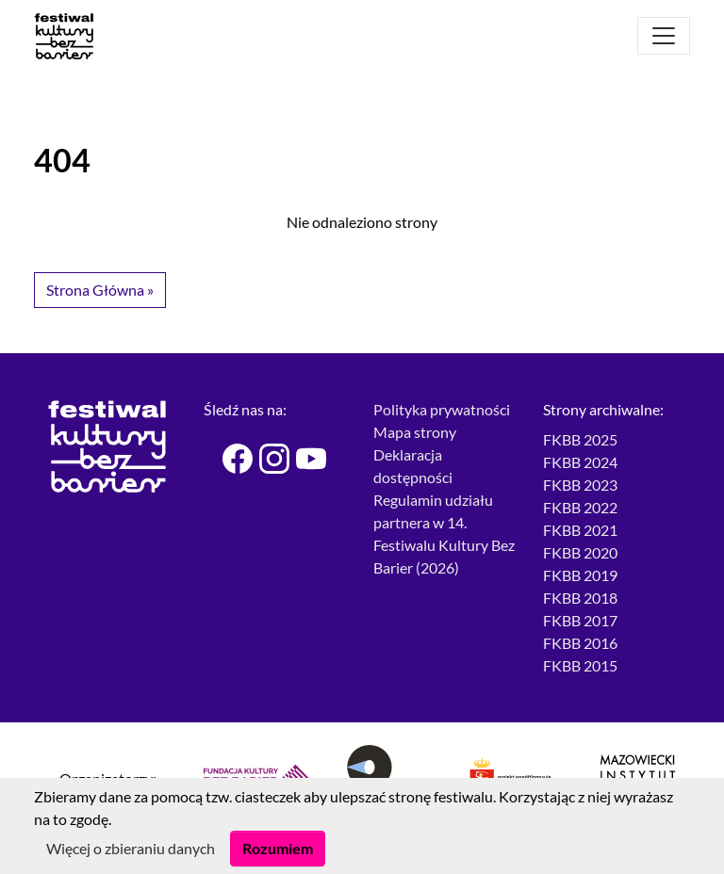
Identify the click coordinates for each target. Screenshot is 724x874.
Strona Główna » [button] (100, 290)
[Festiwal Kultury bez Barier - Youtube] (303, 459)
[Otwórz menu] (663, 36)
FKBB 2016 (580, 643)
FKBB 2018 (580, 598)
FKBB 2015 (580, 665)
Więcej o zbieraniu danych (130, 848)
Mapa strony (414, 432)
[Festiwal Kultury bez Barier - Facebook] (229, 459)
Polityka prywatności (441, 409)
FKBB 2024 (580, 462)
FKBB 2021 (580, 530)
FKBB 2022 (580, 507)
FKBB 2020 (580, 552)
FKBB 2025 (580, 439)
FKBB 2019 (580, 575)
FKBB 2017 (580, 620)
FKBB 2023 (580, 485)
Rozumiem (277, 848)
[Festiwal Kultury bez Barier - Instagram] (266, 459)
